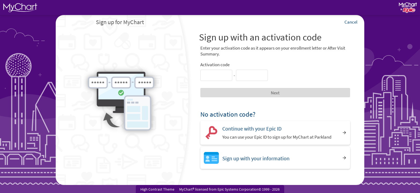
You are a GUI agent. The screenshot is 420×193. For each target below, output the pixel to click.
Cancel (350, 22)
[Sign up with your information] (275, 158)
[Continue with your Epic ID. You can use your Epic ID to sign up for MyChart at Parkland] (275, 132)
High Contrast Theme (157, 189)
